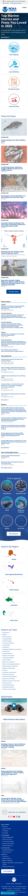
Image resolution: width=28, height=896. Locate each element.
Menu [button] (24, 7)
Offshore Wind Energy (9, 668)
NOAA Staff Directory (8, 866)
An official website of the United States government (14, 2)
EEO (10, 886)
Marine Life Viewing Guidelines (11, 664)
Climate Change (7, 641)
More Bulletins (5, 447)
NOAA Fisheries (5, 824)
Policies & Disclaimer (7, 888)
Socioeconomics (7, 683)
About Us (5, 826)
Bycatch (5, 634)
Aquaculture (6, 632)
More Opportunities (6, 467)
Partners (5, 670)
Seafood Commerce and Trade (11, 681)
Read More (4, 37)
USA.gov (24, 888)
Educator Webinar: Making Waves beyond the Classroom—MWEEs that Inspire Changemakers (13, 368)
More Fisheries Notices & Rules (9, 350)
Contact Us (4, 854)
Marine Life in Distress (9, 662)
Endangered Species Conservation (12, 649)
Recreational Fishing (8, 674)
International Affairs (8, 658)
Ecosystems (6, 647)
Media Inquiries (7, 858)
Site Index (5, 833)
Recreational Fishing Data (10, 676)
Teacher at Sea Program (9, 689)
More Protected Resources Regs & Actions (12, 351)
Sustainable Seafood (8, 687)
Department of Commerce (13, 890)
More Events (4, 400)
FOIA (13, 886)
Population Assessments (9, 672)
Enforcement (6, 651)
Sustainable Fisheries (8, 685)
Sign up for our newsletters (17, 812)
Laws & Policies (7, 660)
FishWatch (5, 831)
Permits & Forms (7, 839)
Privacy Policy (17, 888)
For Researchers (5, 848)
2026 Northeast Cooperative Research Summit (13, 394)
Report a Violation (8, 860)
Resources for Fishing (8, 679)
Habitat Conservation (8, 655)
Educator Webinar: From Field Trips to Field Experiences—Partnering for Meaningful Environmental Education (12, 385)
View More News (14, 292)
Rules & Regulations (8, 837)
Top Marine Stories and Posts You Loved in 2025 (13, 20)
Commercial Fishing (8, 643)
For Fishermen (5, 835)
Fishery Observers (8, 653)
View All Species (13, 534)
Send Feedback (7, 871)
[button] (8, 893)
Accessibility (4, 886)
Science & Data (7, 852)
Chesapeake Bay (7, 639)
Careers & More (7, 637)
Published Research (8, 850)
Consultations (6, 645)
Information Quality (21, 886)
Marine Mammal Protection (10, 666)
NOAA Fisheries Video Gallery (14, 719)
